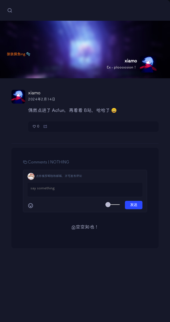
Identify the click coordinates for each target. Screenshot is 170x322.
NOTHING (59, 162)
